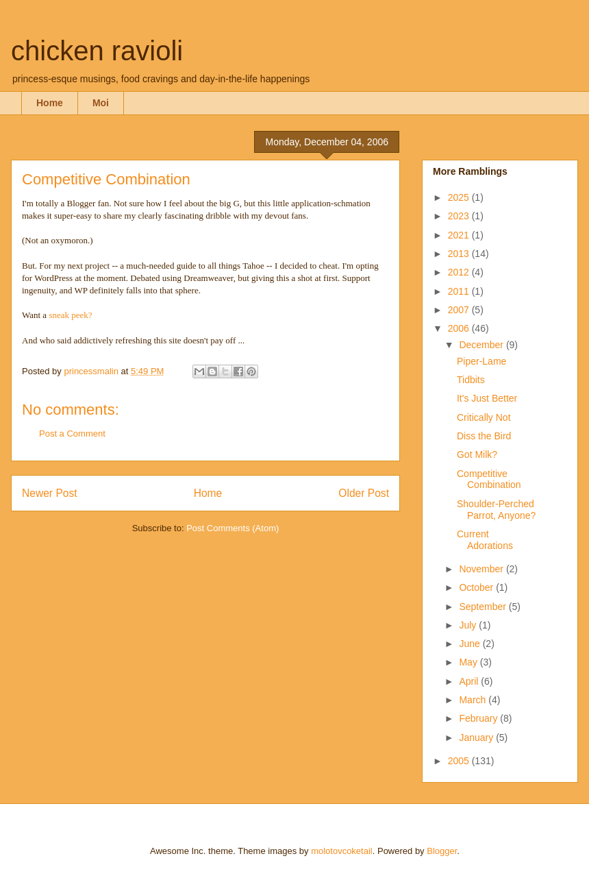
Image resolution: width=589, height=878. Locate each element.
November (482, 568)
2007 (460, 309)
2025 (460, 197)
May (469, 662)
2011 (460, 291)
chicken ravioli (97, 51)
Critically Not (484, 417)
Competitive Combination (489, 479)
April (470, 681)
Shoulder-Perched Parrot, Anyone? (496, 509)
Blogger (442, 851)
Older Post (363, 493)
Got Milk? (477, 454)
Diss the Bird (484, 435)
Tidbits (471, 379)
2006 (460, 328)
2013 (460, 253)
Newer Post (49, 493)
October (477, 587)
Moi (100, 102)
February (479, 718)
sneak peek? (70, 315)
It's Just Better (487, 398)
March (473, 699)
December (482, 344)
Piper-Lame (481, 361)
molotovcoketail (342, 851)
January (477, 737)
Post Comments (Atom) (232, 528)
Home (49, 102)
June (470, 643)
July (469, 625)
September (483, 606)
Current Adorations (485, 539)
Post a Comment (72, 433)
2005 (460, 760)
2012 (460, 272)
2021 (460, 235)
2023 (460, 215)
